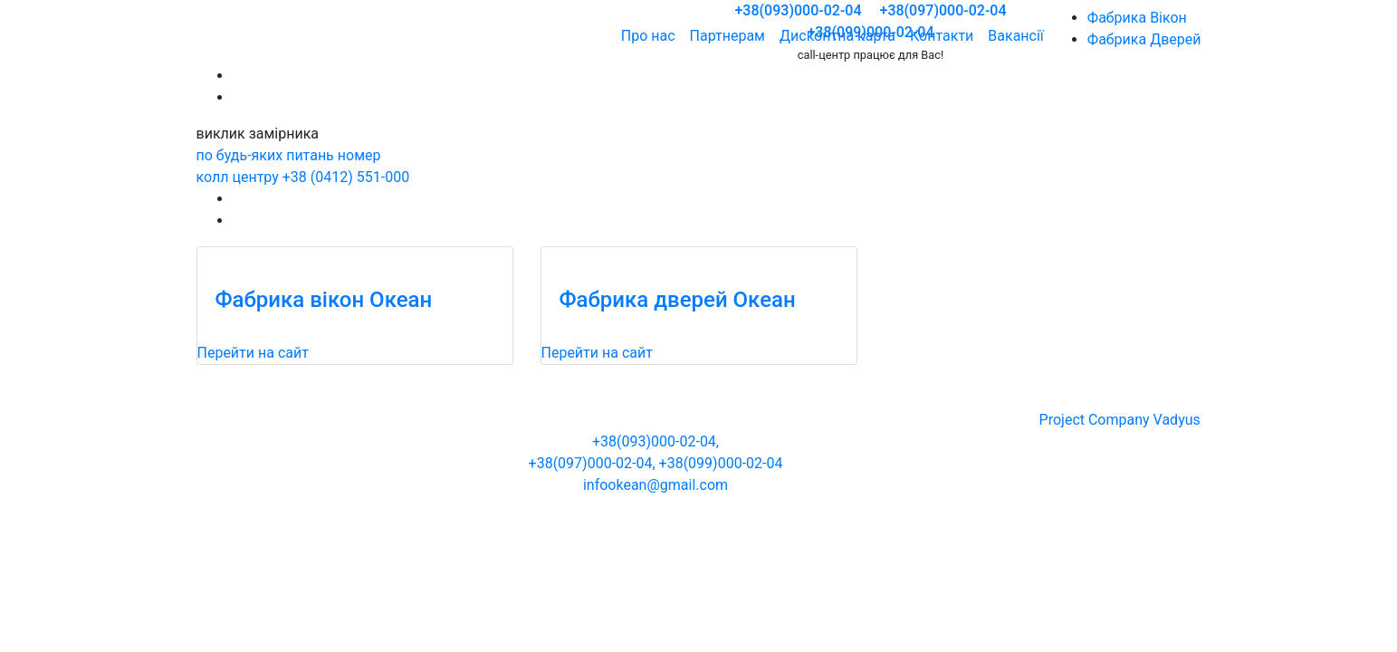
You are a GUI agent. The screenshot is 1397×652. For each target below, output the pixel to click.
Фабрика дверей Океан (678, 299)
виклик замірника (258, 133)
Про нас (648, 35)
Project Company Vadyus (1120, 419)
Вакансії (1015, 35)
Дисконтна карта (837, 35)
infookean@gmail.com (655, 485)
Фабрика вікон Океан (324, 299)
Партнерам (727, 35)
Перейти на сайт (253, 352)
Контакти (941, 35)
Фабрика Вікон (1137, 17)
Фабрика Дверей (1144, 39)
